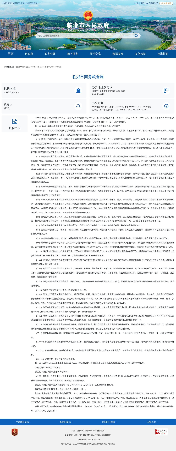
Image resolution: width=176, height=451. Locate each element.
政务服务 (72, 53)
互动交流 (95, 53)
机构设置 (57, 67)
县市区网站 (65, 422)
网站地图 (111, 444)
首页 (10, 53)
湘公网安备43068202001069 (89, 439)
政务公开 (50, 53)
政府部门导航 (109, 422)
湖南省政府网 (19, 3)
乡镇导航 (151, 422)
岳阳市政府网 (32, 3)
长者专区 (166, 3)
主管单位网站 (22, 422)
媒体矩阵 (139, 3)
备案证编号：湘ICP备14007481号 (78, 435)
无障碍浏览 (152, 3)
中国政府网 (7, 3)
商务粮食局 (47, 67)
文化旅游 (140, 53)
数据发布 (117, 53)
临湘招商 (163, 53)
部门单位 (38, 67)
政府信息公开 (27, 67)
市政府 (29, 53)
